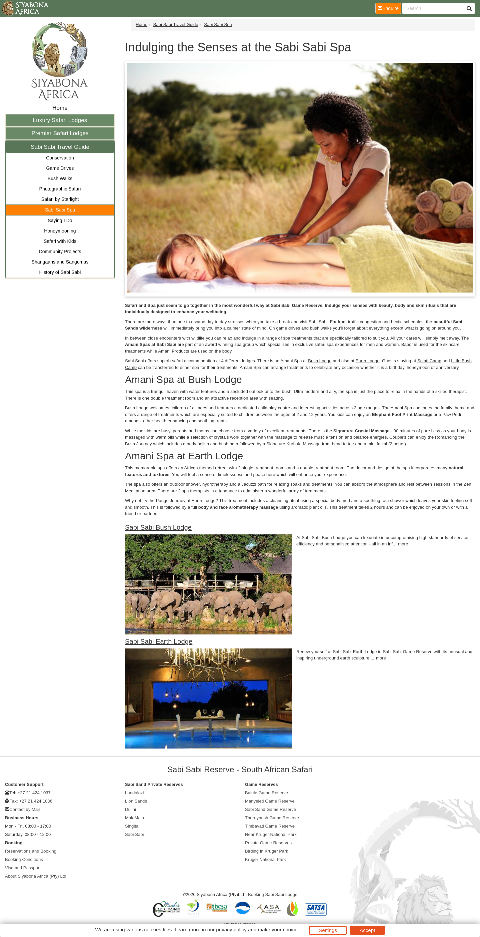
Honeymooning (60, 230)
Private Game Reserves (268, 842)
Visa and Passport (23, 867)
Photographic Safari (60, 188)
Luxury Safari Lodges (60, 120)
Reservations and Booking (30, 851)
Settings (328, 930)
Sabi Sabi (134, 834)
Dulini (130, 809)
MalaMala (134, 817)
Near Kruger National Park (271, 834)
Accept (367, 930)
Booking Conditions (24, 859)
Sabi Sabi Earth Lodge (158, 641)
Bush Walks (60, 178)
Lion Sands (136, 801)
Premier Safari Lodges (59, 133)
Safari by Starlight (60, 199)
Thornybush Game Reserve (272, 817)
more (403, 543)
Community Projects (60, 251)
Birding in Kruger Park (266, 851)
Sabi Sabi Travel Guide (60, 147)
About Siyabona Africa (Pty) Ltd (35, 876)
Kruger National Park (265, 859)
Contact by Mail (24, 809)
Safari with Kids (60, 241)
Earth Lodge (368, 360)
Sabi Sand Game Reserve (270, 809)
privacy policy (231, 929)
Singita (131, 826)
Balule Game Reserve (266, 792)
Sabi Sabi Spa (60, 209)
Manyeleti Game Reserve (270, 801)
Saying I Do (60, 220)
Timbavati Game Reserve (270, 826)
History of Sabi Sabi (60, 272)
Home (60, 108)
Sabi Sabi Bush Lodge (158, 527)
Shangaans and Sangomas (59, 262)
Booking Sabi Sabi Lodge (272, 894)
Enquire (389, 8)
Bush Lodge (319, 360)
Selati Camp (429, 360)
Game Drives (60, 168)
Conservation (60, 157)
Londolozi (134, 792)
